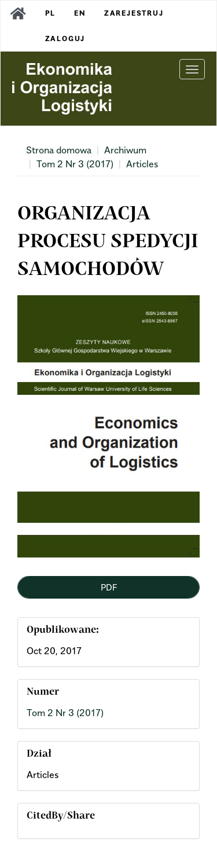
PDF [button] (109, 587)
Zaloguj (65, 38)
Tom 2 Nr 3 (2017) (74, 164)
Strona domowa (58, 150)
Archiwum (125, 150)
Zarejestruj (134, 13)
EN (80, 13)
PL (50, 13)
